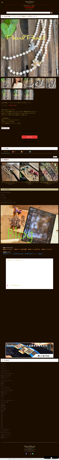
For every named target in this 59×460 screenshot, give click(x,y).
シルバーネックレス (5, 434)
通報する (55, 156)
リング (2, 397)
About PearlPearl (6, 192)
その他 (2, 395)
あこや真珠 (3, 408)
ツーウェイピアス (5, 386)
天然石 (2, 383)
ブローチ (3, 403)
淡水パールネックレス (6, 375)
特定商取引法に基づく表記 (9, 202)
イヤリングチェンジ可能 (6, 390)
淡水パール (3, 381)
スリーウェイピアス (5, 388)
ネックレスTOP (4, 402)
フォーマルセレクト (5, 429)
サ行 (2, 415)
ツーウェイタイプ (5, 370)
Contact (4, 197)
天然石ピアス (4, 391)
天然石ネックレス (5, 376)
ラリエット (3, 366)
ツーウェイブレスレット (6, 380)
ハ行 (2, 420)
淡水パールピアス (5, 393)
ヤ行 (2, 423)
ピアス (2, 385)
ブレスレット (4, 378)
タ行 (2, 417)
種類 (2, 126)
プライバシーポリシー (7, 199)
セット (2, 398)
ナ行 (2, 418)
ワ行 (2, 427)
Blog (3, 194)
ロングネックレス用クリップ (7, 373)
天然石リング (4, 437)
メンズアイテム (4, 430)
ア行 (2, 412)
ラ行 (2, 425)
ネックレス (3, 363)
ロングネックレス (5, 371)
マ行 (2, 422)
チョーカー (3, 368)
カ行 (2, 413)
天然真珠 (3, 405)
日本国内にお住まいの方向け (29, 141)
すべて (5, 151)
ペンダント (3, 364)
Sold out (29, 136)
